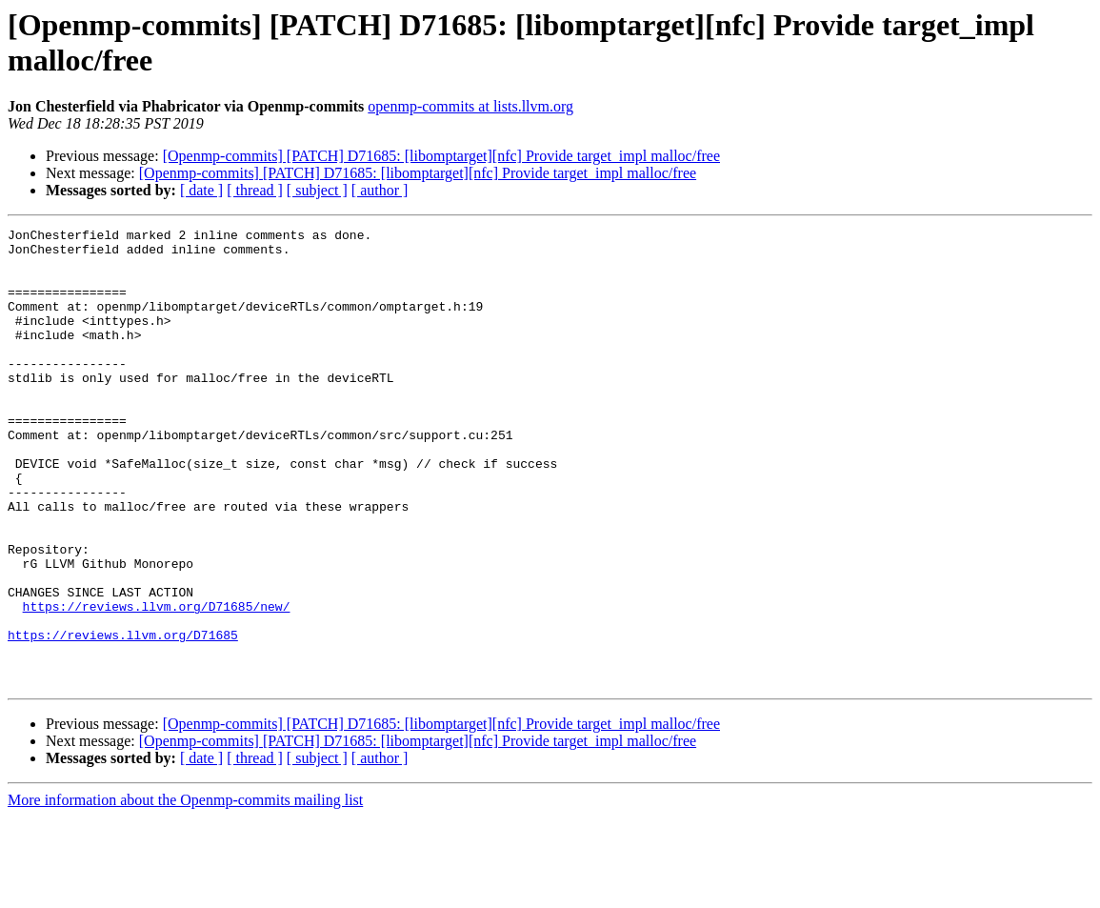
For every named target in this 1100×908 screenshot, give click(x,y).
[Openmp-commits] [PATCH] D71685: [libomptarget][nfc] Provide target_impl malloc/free (441, 156)
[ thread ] (255, 190)
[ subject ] (317, 190)
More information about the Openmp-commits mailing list (185, 891)
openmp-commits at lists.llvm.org (470, 106)
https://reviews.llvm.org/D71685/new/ (156, 683)
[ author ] (380, 190)
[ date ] (201, 190)
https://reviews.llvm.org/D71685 (123, 717)
